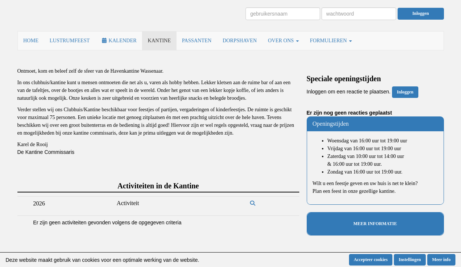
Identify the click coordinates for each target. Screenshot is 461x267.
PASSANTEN (197, 40)
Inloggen (420, 13)
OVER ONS (283, 40)
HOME (31, 40)
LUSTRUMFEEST (70, 40)
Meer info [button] (441, 259)
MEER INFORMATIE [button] (375, 223)
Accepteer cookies (371, 259)
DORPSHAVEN (240, 40)
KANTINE (159, 40)
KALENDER (118, 40)
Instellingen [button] (410, 259)
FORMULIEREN (331, 40)
